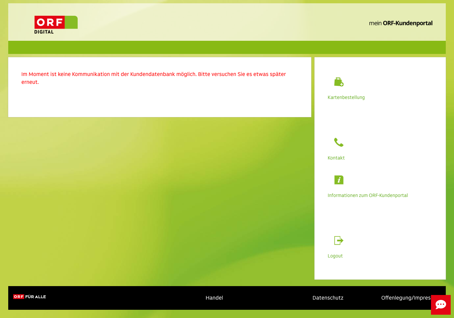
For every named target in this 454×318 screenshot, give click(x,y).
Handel (214, 297)
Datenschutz (328, 297)
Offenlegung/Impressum (411, 297)
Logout (336, 247)
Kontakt (336, 149)
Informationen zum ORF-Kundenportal (368, 186)
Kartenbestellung (346, 88)
